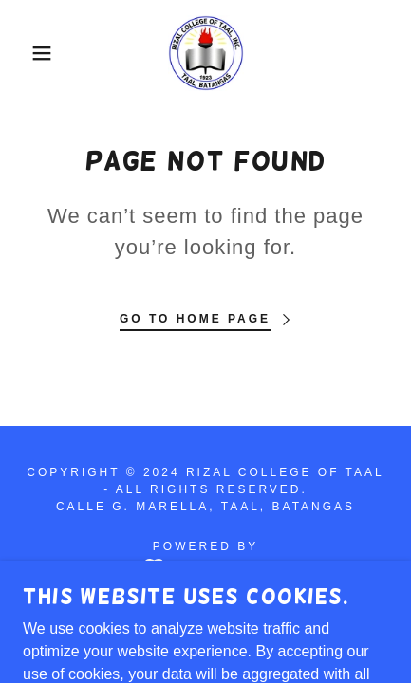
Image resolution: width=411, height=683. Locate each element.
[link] (206, 53)
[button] (31, 53)
